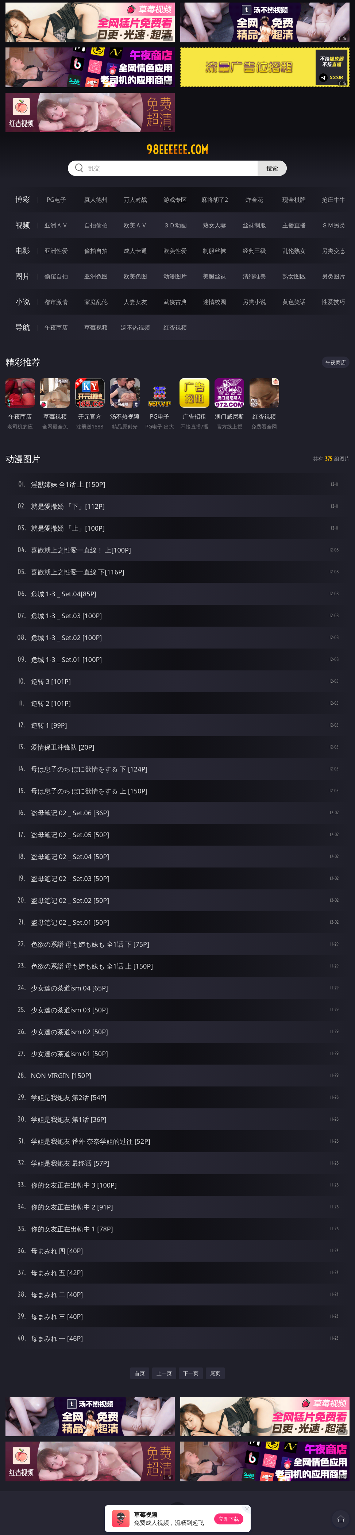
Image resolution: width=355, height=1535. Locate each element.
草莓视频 (96, 327)
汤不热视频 (135, 327)
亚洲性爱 (56, 251)
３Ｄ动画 (175, 225)
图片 (22, 276)
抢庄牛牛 (333, 200)
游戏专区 (175, 200)
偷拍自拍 (96, 251)
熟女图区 (294, 276)
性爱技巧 (333, 302)
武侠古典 (175, 302)
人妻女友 (135, 302)
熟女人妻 (214, 225)
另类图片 (333, 276)
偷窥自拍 (56, 276)
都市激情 (56, 302)
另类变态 (333, 251)
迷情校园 (214, 302)
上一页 (164, 1373)
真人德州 (96, 200)
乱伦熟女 (294, 251)
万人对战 (135, 200)
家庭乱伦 (96, 302)
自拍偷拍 (96, 225)
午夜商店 (56, 327)
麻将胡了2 (214, 200)
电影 (22, 250)
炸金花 (254, 200)
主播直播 (294, 225)
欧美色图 (135, 276)
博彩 (22, 199)
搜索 (272, 168)
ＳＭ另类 (333, 225)
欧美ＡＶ (135, 225)
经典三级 (254, 251)
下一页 (190, 1373)
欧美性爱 (175, 251)
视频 (22, 225)
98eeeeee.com (177, 149)
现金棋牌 (294, 200)
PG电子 (56, 200)
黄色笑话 (294, 302)
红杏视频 (175, 327)
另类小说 (254, 302)
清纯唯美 (254, 276)
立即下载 (229, 1518)
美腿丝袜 (214, 276)
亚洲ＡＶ (56, 225)
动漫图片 (175, 276)
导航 (22, 327)
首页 (140, 1373)
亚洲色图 (96, 276)
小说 (22, 302)
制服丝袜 (214, 251)
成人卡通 (135, 251)
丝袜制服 (254, 225)
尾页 (215, 1373)
